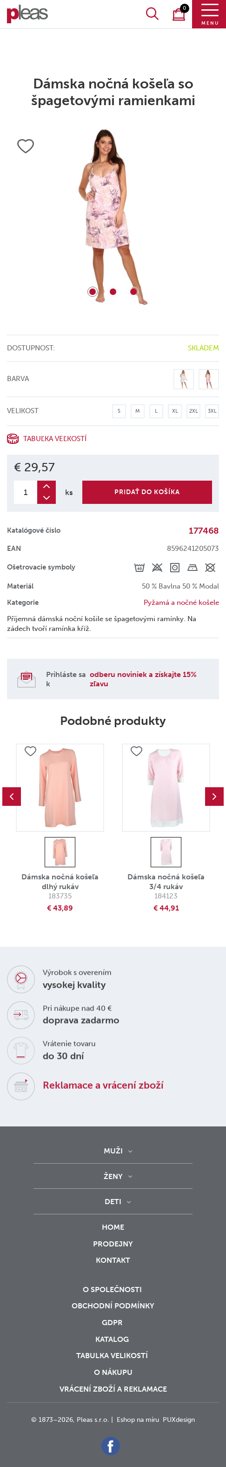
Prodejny (113, 1243)
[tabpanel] (113, 217)
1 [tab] (92, 291)
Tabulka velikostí (113, 1355)
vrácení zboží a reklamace (113, 1389)
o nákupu (113, 1372)
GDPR (113, 1322)
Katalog (113, 1339)
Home (113, 1227)
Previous (11, 796)
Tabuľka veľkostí (54, 439)
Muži (113, 1150)
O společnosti (113, 1289)
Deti (113, 1201)
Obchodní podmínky (113, 1305)
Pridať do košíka (147, 492)
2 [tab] (113, 291)
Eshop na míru (138, 1420)
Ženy (113, 1176)
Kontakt (113, 1266)
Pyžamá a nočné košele (181, 602)
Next (214, 796)
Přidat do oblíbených (30, 751)
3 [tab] (133, 291)
